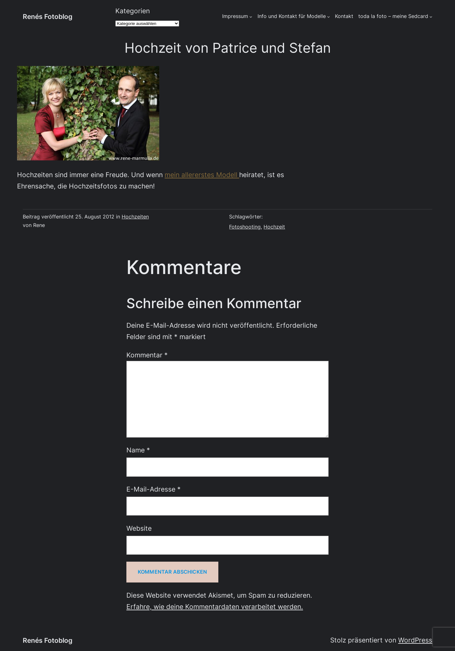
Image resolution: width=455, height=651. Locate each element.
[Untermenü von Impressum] (250, 16)
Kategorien (132, 11)
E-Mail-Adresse (153, 489)
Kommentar (147, 355)
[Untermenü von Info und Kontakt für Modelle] (328, 16)
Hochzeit (274, 227)
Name (138, 450)
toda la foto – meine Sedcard (393, 16)
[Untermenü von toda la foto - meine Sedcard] (430, 16)
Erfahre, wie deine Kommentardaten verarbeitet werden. (214, 606)
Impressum (235, 16)
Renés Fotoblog (47, 16)
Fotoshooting (245, 227)
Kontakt (344, 16)
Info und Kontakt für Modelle (292, 16)
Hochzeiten (135, 217)
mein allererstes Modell (202, 174)
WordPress (415, 640)
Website (139, 528)
